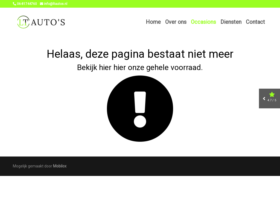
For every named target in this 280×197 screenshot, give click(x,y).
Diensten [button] (230, 22)
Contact (255, 22)
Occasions (203, 22)
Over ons (175, 22)
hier (105, 67)
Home (153, 22)
